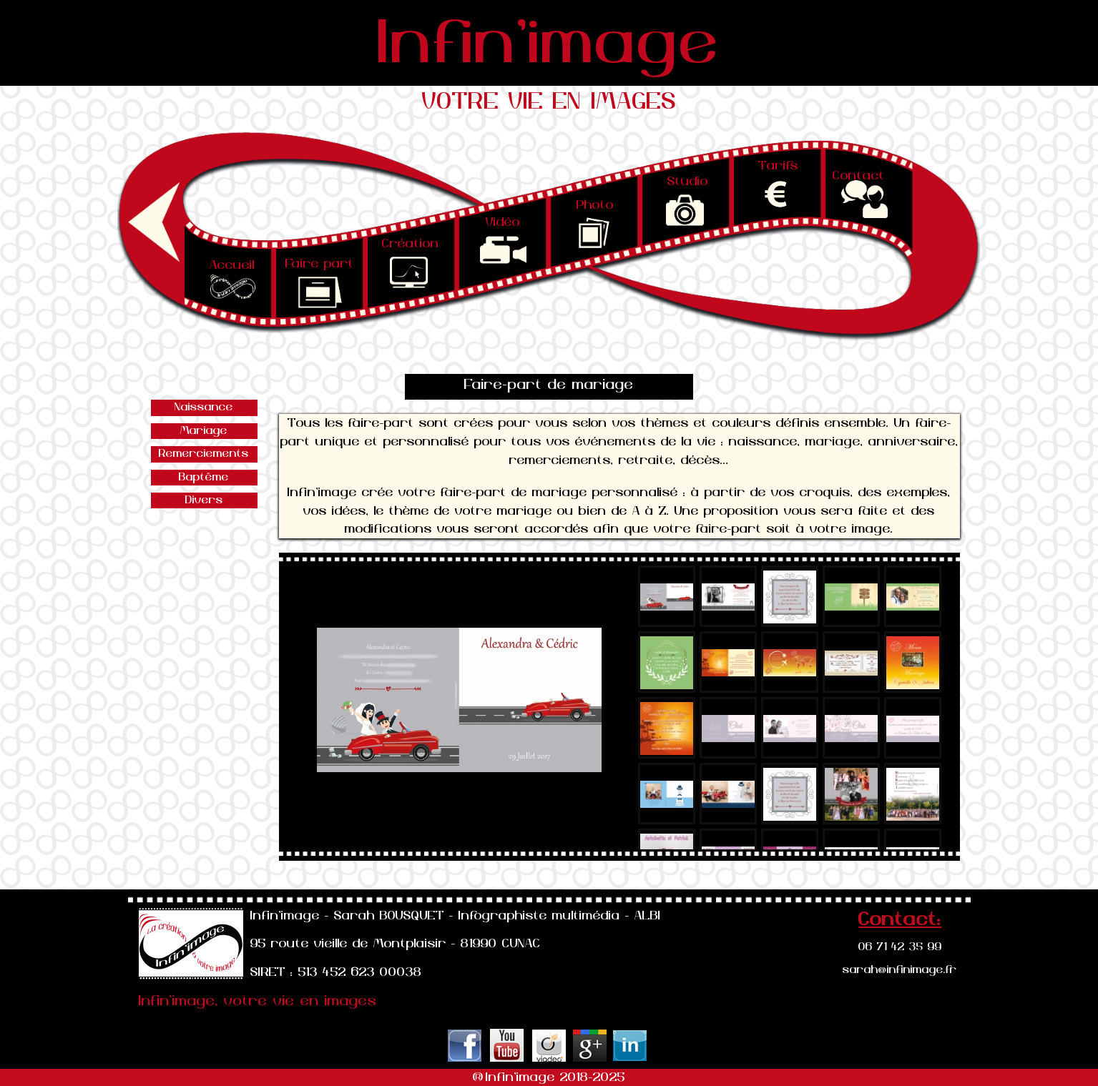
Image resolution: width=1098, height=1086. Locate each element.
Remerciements (204, 454)
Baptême (204, 477)
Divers (204, 500)
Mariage (203, 431)
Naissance (204, 407)
